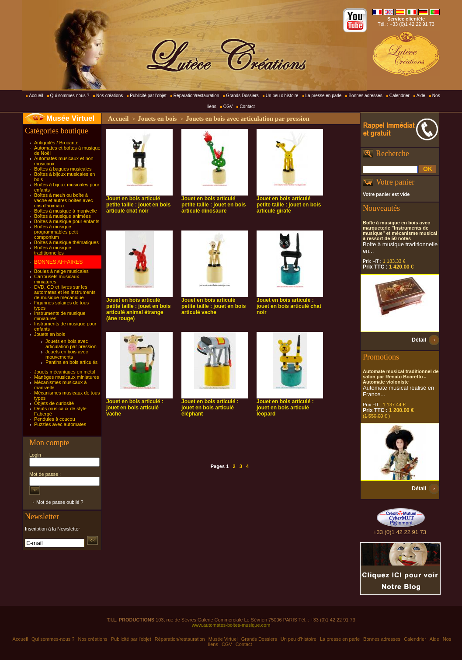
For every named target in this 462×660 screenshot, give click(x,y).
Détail (419, 340)
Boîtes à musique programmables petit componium (56, 232)
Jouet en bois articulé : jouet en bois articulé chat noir (289, 306)
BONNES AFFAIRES (58, 262)
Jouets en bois (49, 334)
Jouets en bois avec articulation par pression (71, 344)
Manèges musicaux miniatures (66, 377)
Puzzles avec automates (60, 424)
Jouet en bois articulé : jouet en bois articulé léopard (285, 407)
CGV (228, 106)
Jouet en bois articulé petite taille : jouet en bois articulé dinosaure (213, 205)
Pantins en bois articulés (71, 362)
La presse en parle (324, 95)
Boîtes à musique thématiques (66, 242)
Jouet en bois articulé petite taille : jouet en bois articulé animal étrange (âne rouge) (138, 309)
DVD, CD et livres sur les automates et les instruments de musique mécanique (65, 292)
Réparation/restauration (196, 95)
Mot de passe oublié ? (59, 502)
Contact (247, 106)
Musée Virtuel (70, 118)
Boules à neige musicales (61, 271)
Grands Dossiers (242, 95)
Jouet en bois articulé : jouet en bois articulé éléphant (210, 407)
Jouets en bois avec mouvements (66, 354)
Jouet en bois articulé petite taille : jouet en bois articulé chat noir (138, 205)
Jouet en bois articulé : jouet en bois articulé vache (134, 407)
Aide (421, 95)
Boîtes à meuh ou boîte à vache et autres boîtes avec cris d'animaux (63, 200)
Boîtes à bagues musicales (62, 168)
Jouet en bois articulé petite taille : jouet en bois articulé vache (213, 306)
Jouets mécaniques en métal (64, 371)
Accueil (36, 95)
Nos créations (109, 95)
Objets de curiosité (54, 403)
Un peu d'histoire (282, 95)
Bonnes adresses (365, 95)
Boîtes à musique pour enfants (66, 221)
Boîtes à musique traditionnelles (52, 250)
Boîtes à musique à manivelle (65, 210)
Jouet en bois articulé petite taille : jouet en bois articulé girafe (289, 205)
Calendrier (399, 95)
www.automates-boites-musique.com (231, 625)
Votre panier (395, 182)
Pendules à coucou (54, 419)
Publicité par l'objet (148, 95)
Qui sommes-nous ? (69, 95)
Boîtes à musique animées (62, 216)
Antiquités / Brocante (56, 142)
